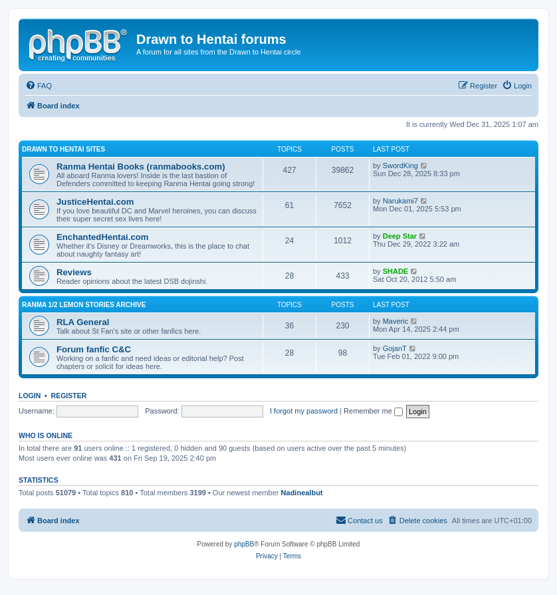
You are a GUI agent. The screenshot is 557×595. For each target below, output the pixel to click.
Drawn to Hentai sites (63, 149)
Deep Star (400, 236)
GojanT (395, 348)
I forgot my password (304, 411)
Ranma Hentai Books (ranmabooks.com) (140, 167)
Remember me (373, 411)
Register (69, 396)
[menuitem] (38, 86)
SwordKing (400, 166)
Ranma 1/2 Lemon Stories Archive (84, 304)
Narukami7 (400, 201)
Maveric (396, 321)
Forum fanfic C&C (93, 349)
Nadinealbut (302, 493)
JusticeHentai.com (95, 202)
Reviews (74, 272)
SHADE (396, 271)
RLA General (82, 322)
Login (30, 396)
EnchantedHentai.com (102, 237)
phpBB (244, 544)
